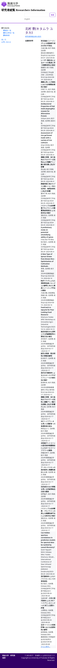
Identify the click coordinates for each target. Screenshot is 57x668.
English (27, 19)
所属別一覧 (7, 30)
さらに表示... (45, 646)
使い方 (3, 39)
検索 (52, 15)
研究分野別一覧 (8, 33)
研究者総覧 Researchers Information (23, 10)
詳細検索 (6, 35)
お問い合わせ (6, 42)
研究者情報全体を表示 (33, 36)
